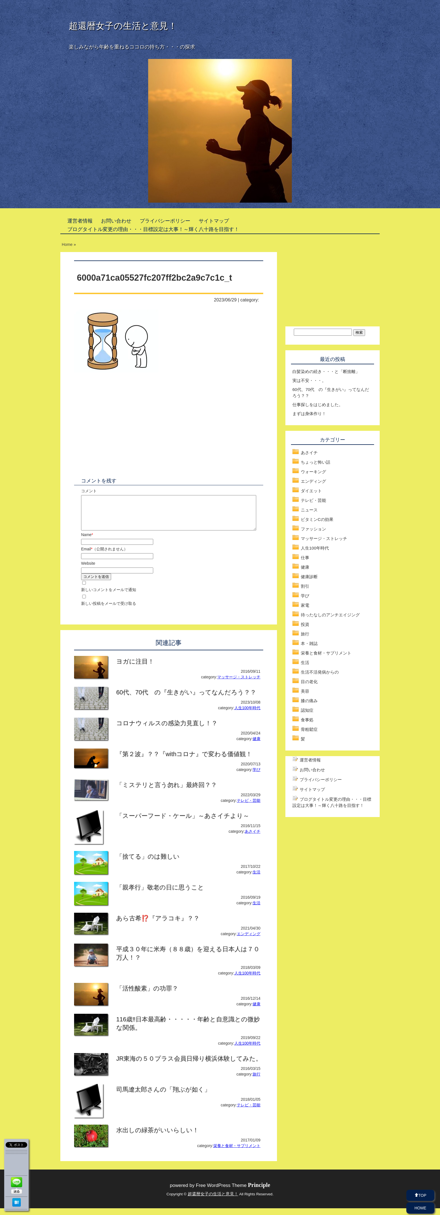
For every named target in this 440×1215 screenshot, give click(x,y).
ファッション (313, 529)
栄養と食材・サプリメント (236, 1152)
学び (256, 776)
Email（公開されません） (104, 555)
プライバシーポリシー (165, 221)
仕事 (305, 557)
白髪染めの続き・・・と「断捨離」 (326, 371)
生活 (256, 879)
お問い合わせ (116, 221)
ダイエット (311, 490)
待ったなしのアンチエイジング (330, 614)
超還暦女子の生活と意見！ (123, 26)
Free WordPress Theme (233, 1192)
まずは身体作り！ (309, 413)
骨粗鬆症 (309, 729)
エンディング (248, 940)
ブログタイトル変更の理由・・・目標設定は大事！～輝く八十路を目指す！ (153, 229)
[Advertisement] (121, 425)
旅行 (256, 1081)
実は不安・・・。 (309, 380)
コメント (89, 491)
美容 (305, 691)
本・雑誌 (309, 643)
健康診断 (309, 576)
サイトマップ (214, 221)
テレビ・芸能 (248, 807)
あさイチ (252, 838)
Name (87, 541)
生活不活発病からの (320, 672)
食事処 (307, 719)
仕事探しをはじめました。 (317, 404)
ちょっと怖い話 (315, 462)
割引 (305, 586)
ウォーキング (313, 471)
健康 (256, 745)
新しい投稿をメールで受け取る (108, 610)
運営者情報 (80, 221)
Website (88, 570)
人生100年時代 (247, 714)
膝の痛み (309, 700)
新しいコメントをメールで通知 (108, 596)
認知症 (307, 710)
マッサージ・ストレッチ (238, 683)
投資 (305, 624)
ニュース (309, 509)
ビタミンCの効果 (317, 519)
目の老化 (309, 681)
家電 (305, 605)
